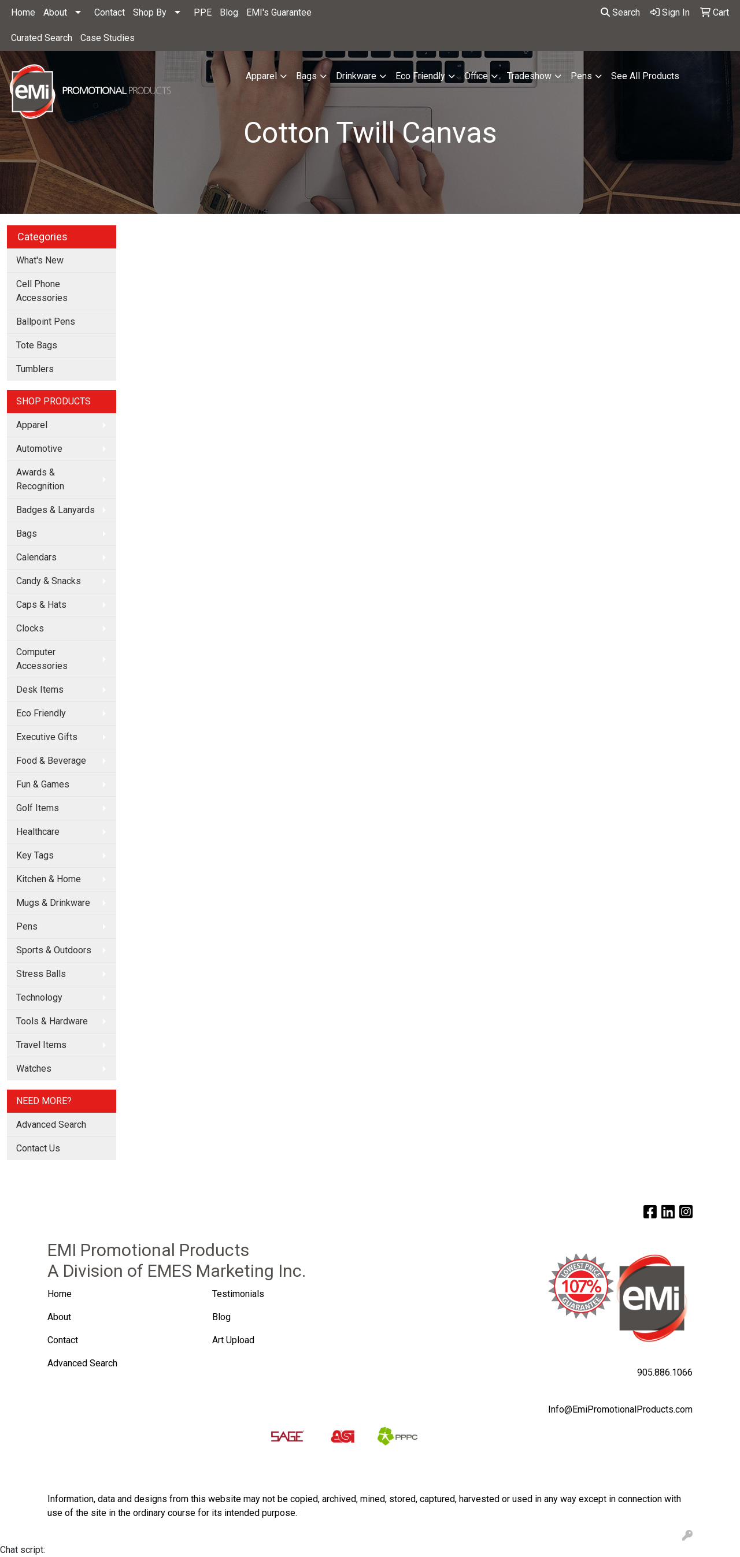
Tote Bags (36, 345)
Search (620, 12)
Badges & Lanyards (55, 509)
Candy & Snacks (48, 580)
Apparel (261, 75)
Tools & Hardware (52, 1021)
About (55, 12)
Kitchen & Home (48, 879)
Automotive (39, 448)
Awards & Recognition (40, 479)
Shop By (149, 12)
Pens (581, 75)
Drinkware (356, 75)
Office (476, 75)
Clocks (30, 628)
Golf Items (37, 807)
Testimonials (238, 1293)
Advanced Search (51, 1124)
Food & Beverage (51, 760)
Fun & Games (42, 784)
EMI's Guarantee (279, 12)
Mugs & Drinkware (53, 902)
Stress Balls (41, 973)
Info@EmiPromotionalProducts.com (620, 1409)
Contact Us (38, 1148)
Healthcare (38, 831)
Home (23, 12)
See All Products (645, 75)
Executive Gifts (46, 736)
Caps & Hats (41, 604)
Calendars (36, 557)
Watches (33, 1068)
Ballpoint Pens (45, 321)
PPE (203, 12)
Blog (229, 12)
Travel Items (41, 1044)
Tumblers (35, 368)
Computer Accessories (42, 658)
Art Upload (234, 1340)
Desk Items (40, 689)
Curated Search (41, 37)
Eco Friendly (420, 75)
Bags (306, 75)
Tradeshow (529, 75)
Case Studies (107, 37)
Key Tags (35, 855)
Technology (39, 997)
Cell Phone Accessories (42, 290)
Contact (109, 12)
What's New (40, 260)
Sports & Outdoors (53, 950)
